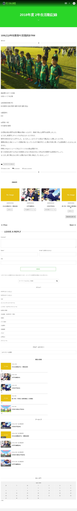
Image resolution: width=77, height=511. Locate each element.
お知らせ (10, 210)
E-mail (40, 250)
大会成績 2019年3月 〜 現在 (8, 314)
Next (73, 225)
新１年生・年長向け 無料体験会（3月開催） (60, 377)
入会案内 (3, 325)
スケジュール (4, 340)
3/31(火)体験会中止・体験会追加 (10, 206)
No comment (17, 168)
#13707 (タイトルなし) (6, 291)
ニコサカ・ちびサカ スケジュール (9, 306)
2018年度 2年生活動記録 (9, 164)
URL (2, 258)
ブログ (2, 333)
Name (2, 250)
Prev (4, 225)
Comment (3, 237)
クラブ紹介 (3, 321)
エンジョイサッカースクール (8, 302)
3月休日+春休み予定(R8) (18, 388)
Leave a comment (28, 168)
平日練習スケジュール (30, 210)
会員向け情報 (4, 310)
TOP (2, 299)
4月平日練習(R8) (30, 206)
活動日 (2, 318)
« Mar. (2, 479)
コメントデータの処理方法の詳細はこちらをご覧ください (37, 275)
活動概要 (3, 329)
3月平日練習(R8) (16, 443)
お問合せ (3, 336)
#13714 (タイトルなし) (6, 295)
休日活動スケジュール (50, 210)
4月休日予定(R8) (51, 206)
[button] (74, 3)
